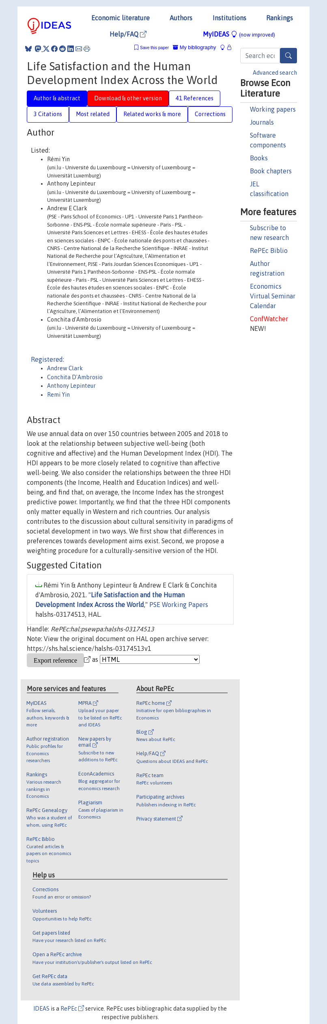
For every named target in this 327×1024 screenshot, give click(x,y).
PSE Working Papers (178, 604)
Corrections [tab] (210, 114)
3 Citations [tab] (48, 114)
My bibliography (194, 47)
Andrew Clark (65, 368)
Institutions (229, 18)
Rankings (279, 18)
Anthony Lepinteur (71, 385)
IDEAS (41, 1008)
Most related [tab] (93, 114)
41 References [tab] (194, 98)
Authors (181, 18)
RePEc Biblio (269, 250)
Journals (262, 122)
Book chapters (271, 171)
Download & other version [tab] (128, 98)
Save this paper (154, 47)
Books (259, 158)
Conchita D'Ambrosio (75, 377)
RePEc (72, 1008)
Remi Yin (58, 394)
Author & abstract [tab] (57, 98)
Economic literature (120, 18)
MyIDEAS (239, 34)
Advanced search (275, 72)
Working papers (273, 109)
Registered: (47, 359)
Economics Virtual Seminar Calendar (272, 296)
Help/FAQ (128, 34)
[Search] (288, 55)
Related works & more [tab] (152, 114)
